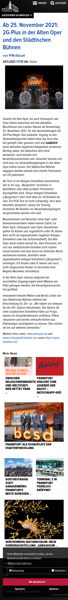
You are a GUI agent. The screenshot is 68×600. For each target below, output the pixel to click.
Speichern (20, 589)
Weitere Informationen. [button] (20, 563)
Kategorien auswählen (15, 15)
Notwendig (16, 571)
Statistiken (58, 571)
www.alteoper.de (37, 334)
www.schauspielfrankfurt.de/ (20, 338)
